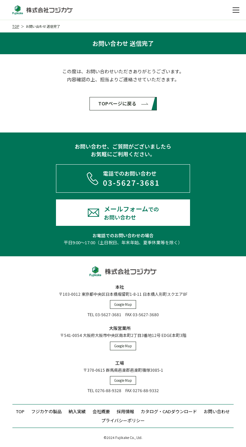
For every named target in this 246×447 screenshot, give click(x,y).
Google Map (123, 304)
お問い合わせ (217, 411)
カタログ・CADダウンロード (169, 411)
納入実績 (77, 411)
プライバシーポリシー (123, 420)
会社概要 (101, 411)
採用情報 (125, 411)
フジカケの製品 (46, 411)
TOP (15, 26)
